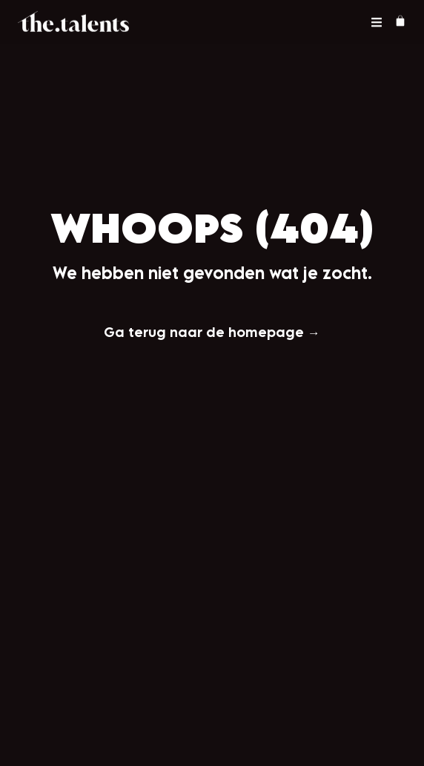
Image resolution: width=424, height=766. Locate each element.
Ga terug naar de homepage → (212, 332)
